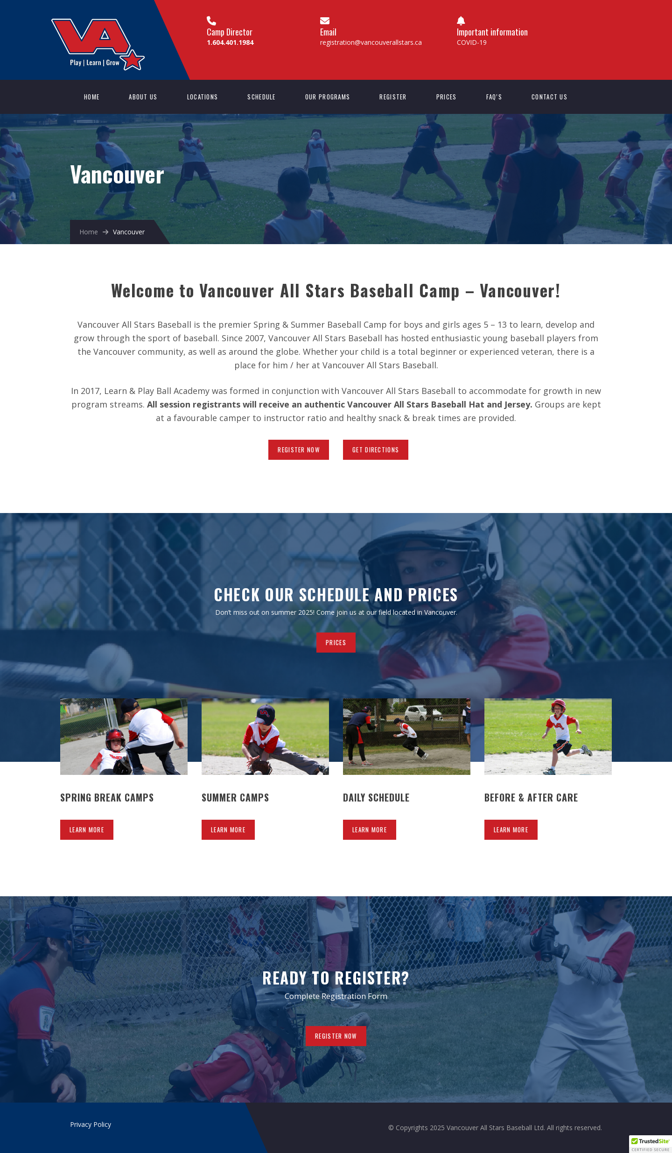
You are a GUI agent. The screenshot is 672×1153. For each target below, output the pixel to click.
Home (91, 96)
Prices (446, 96)
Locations (202, 96)
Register (392, 96)
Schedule (261, 96)
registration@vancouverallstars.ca (371, 42)
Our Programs (327, 96)
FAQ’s (494, 96)
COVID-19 (472, 42)
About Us (143, 96)
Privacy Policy (90, 1124)
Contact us (549, 96)
